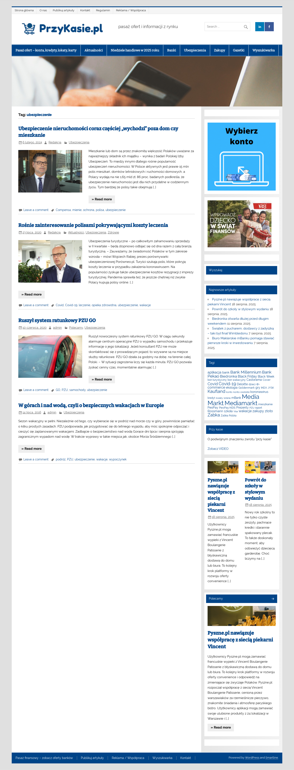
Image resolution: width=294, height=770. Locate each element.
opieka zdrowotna (104, 305)
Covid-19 (71, 305)
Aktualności (94, 50)
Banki (171, 50)
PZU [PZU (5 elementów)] (252, 407)
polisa (100, 210)
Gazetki (238, 50)
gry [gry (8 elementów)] (257, 387)
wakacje (145, 305)
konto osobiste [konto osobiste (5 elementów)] (241, 392)
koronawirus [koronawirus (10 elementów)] (259, 392)
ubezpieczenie (116, 210)
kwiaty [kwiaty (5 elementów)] (219, 398)
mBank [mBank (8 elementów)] (236, 397)
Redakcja (55, 142)
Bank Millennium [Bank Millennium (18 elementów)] (245, 372)
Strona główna (24, 10)
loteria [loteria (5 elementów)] (227, 398)
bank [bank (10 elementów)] (225, 372)
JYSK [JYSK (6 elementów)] (271, 387)
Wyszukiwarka (263, 50)
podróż (61, 459)
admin (57, 327)
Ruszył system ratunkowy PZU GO (57, 320)
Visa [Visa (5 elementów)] (236, 411)
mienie (77, 210)
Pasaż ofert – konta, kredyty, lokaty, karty (46, 50)
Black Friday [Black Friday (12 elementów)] (247, 376)
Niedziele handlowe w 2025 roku (135, 50)
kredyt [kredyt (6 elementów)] (211, 397)
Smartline (271, 757)
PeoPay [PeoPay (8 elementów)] (213, 407)
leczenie (84, 305)
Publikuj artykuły (63, 10)
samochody (77, 390)
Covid (60, 305)
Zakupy (219, 50)
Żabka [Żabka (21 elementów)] (214, 415)
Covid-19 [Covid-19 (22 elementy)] (227, 383)
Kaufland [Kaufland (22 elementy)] (216, 391)
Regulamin (103, 10)
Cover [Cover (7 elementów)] (267, 379)
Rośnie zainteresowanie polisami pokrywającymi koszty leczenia (93, 225)
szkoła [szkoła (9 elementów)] (228, 411)
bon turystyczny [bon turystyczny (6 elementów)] (217, 379)
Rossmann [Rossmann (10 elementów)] (215, 411)
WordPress (252, 757)
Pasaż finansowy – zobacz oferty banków (44, 758)
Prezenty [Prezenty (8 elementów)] (242, 407)
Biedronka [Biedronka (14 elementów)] (228, 376)
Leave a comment (36, 210)
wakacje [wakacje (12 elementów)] (245, 411)
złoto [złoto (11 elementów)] (269, 411)
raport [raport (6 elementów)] (258, 407)
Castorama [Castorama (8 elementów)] (254, 379)
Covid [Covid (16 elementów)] (213, 384)
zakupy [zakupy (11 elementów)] (258, 411)
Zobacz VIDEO (218, 449)
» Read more (102, 199)
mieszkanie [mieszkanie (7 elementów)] (265, 404)
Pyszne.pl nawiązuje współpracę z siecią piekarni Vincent (240, 640)
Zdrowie (113, 232)
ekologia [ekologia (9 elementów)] (232, 387)
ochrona (88, 210)
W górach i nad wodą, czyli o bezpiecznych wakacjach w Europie (91, 405)
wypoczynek (117, 459)
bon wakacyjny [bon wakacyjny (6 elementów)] (237, 379)
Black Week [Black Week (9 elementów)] (266, 376)
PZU (65, 390)
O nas (43, 10)
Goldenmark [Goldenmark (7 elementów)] (246, 387)
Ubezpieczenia (195, 50)
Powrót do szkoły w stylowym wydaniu (240, 309)
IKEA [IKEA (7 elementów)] (264, 387)
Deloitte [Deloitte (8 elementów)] (242, 384)
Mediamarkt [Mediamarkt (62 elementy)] (241, 403)
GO (58, 390)
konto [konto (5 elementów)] (229, 392)
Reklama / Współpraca (131, 10)
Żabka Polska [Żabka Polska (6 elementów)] (229, 415)
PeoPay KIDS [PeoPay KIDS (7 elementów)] (227, 407)
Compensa (63, 210)
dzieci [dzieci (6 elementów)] (252, 384)
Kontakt (85, 10)
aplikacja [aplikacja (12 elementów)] (214, 372)
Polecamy (76, 327)
